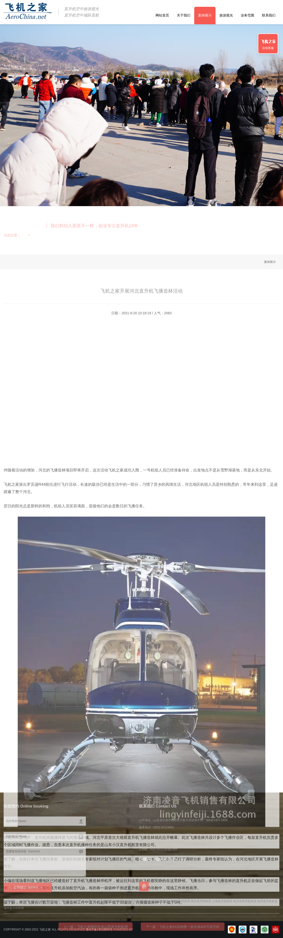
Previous (271, 110)
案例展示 (205, 15)
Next (11, 110)
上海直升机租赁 (222, 901)
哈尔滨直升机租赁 (244, 901)
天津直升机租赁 (29, 901)
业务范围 (247, 15)
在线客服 (268, 48)
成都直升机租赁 (50, 901)
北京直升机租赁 (71, 901)
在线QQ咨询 (144, 886)
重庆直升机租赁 (114, 901)
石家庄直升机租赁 (136, 901)
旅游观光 (226, 15)
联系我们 (269, 15)
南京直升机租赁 (201, 901)
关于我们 (183, 15)
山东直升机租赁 (92, 901)
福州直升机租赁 (14, 908)
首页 (24, 235)
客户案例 (159, 868)
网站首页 (162, 15)
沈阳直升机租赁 (159, 901)
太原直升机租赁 (180, 901)
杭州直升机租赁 (267, 901)
